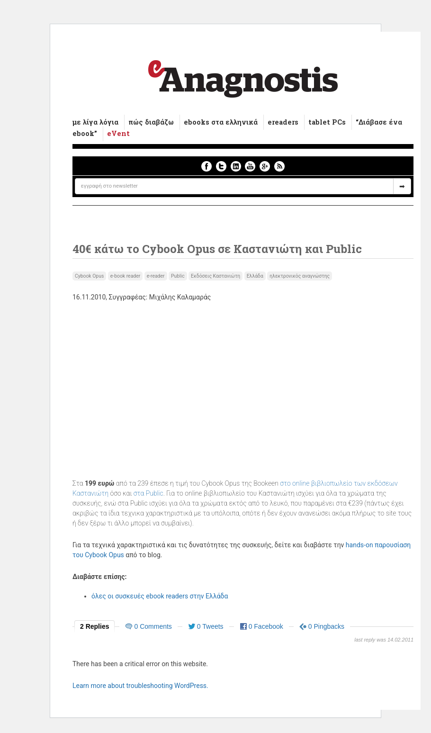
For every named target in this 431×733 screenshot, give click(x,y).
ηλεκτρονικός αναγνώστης (299, 276)
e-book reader (125, 276)
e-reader (156, 276)
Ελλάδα (255, 276)
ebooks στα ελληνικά (221, 122)
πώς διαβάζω (151, 122)
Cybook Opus (89, 276)
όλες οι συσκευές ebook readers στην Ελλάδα (159, 596)
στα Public (148, 493)
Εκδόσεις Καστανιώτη (215, 276)
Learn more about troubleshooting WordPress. (140, 685)
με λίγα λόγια (95, 122)
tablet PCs (327, 122)
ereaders (283, 122)
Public (178, 276)
